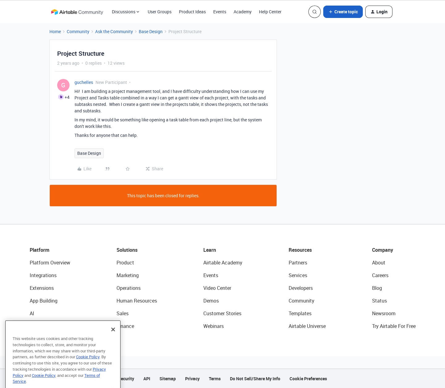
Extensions (42, 288)
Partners (298, 262)
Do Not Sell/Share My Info (255, 378)
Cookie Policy (88, 364)
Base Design (151, 31)
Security (126, 378)
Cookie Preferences (308, 378)
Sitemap (167, 378)
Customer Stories (222, 313)
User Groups (160, 12)
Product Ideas (192, 12)
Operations (129, 288)
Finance (125, 326)
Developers (301, 288)
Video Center (217, 288)
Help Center (270, 12)
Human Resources (137, 300)
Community (78, 31)
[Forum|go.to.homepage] (76, 12)
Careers (380, 275)
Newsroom (384, 313)
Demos (211, 300)
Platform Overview (50, 262)
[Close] (113, 336)
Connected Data (48, 326)
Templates (300, 313)
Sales (123, 313)
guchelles (83, 82)
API (146, 378)
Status (379, 300)
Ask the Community (114, 31)
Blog (377, 288)
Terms (215, 378)
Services (298, 275)
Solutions (127, 249)
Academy (243, 12)
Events (219, 12)
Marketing (128, 275)
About (378, 262)
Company (382, 249)
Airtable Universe (307, 326)
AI (32, 313)
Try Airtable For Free (394, 326)
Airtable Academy (222, 262)
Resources (300, 249)
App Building (43, 300)
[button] (343, 12)
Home (55, 31)
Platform (39, 249)
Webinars (213, 326)
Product (125, 262)
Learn (209, 249)
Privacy (192, 378)
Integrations (43, 275)
